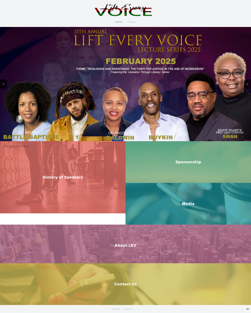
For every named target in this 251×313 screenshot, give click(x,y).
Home (118, 22)
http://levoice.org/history (16, 146)
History (131, 22)
